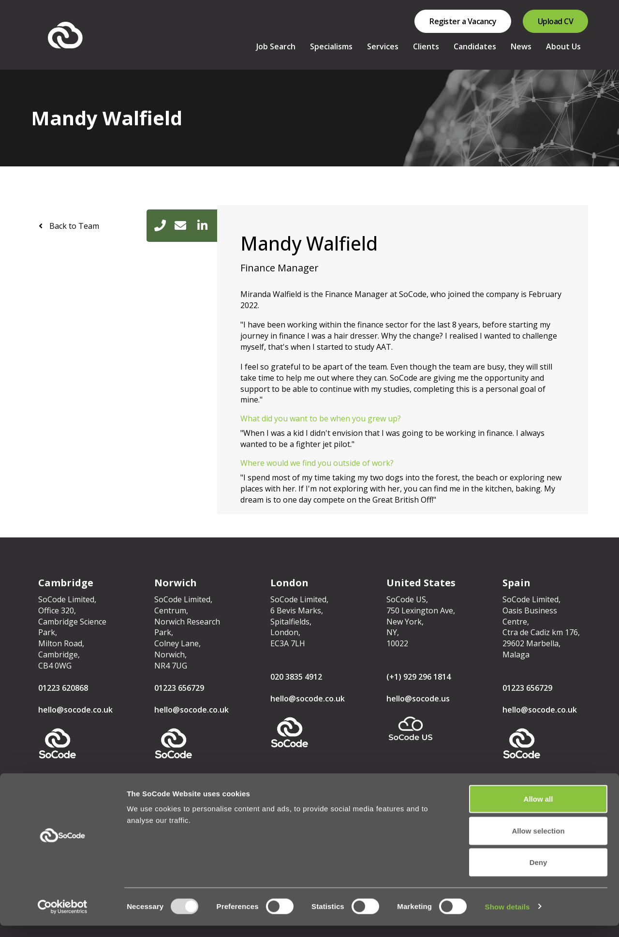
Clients (426, 46)
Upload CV (556, 21)
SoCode (72, 35)
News (521, 46)
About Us (563, 46)
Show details (507, 918)
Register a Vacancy (462, 21)
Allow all (538, 810)
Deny (538, 873)
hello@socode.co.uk (75, 709)
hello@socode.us (418, 698)
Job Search (275, 46)
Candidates (475, 46)
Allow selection (538, 842)
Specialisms (331, 46)
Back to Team (73, 226)
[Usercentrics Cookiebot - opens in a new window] (62, 918)
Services (382, 46)
